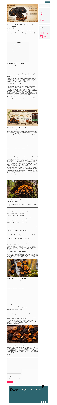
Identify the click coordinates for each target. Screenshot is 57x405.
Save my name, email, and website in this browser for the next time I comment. (21, 376)
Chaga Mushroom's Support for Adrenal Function (17, 53)
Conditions (41, 12)
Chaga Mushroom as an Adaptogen (15, 46)
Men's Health (42, 15)
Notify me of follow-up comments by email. (15, 378)
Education (41, 13)
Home (22, 2)
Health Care (9, 354)
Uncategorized (42, 20)
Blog (29, 2)
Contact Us (34, 2)
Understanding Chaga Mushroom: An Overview (16, 45)
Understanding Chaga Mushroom (13, 44)
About (26, 2)
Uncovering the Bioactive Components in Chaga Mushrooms (19, 48)
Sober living (41, 19)
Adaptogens (42, 11)
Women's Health (42, 21)
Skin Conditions (42, 18)
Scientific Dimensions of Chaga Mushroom (15, 47)
